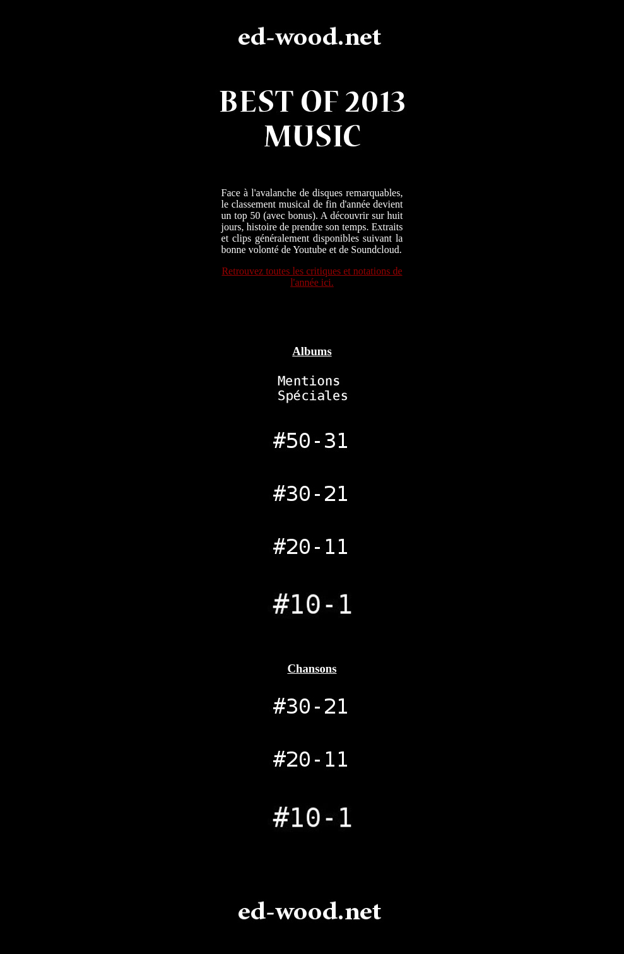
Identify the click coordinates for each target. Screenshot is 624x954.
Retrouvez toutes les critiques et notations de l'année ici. (311, 277)
